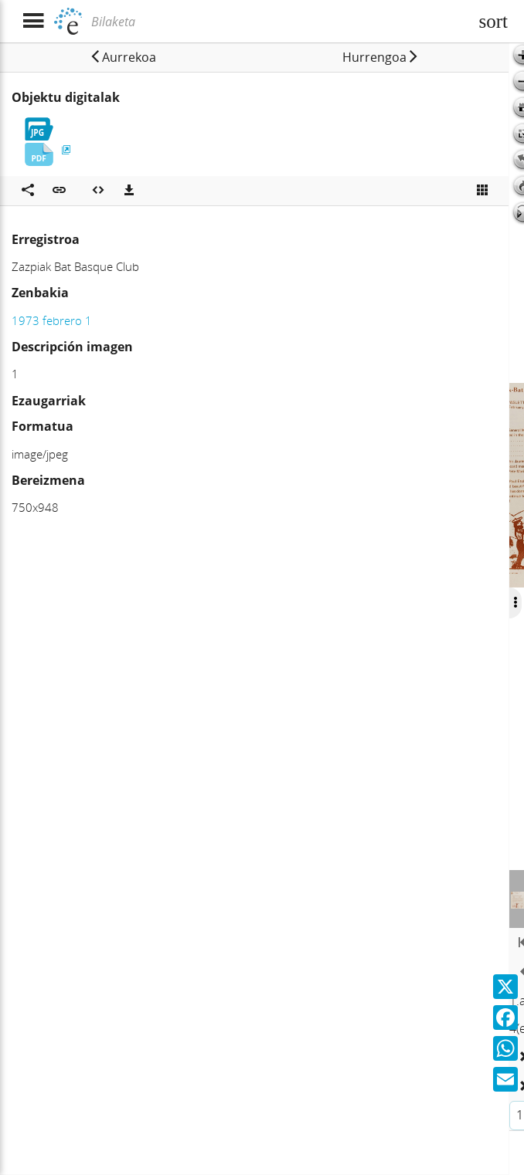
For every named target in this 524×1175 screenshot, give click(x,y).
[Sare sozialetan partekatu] (27, 190)
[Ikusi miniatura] (482, 190)
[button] (122, 57)
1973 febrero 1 (52, 320)
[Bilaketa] (278, 21)
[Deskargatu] (129, 190)
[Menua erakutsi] (33, 21)
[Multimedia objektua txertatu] (98, 190)
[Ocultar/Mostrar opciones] (513, 603)
